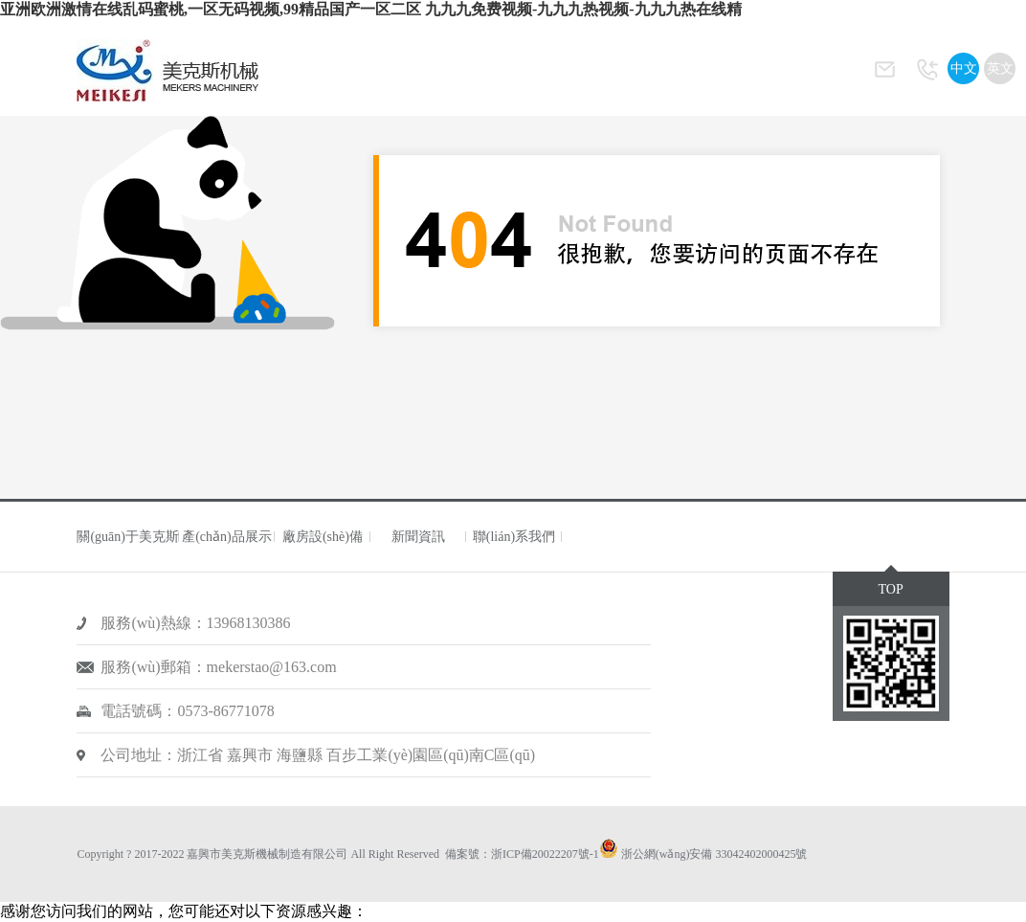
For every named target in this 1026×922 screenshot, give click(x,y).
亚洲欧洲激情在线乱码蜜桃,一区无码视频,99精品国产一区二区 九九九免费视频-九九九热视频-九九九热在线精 (371, 9)
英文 (1000, 68)
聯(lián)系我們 (514, 536)
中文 (963, 68)
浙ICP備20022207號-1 (545, 854)
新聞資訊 (418, 536)
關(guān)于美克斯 (128, 536)
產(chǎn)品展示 (227, 536)
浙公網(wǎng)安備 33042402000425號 (714, 854)
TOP (890, 589)
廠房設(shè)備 (322, 536)
